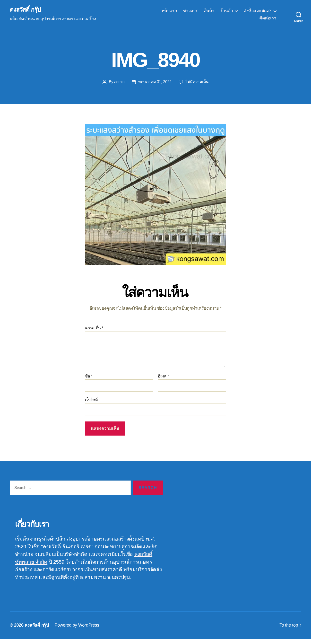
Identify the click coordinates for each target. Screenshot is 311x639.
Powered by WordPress (77, 625)
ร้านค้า (226, 10)
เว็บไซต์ (91, 400)
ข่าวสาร (190, 10)
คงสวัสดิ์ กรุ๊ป (25, 10)
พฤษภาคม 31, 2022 (154, 82)
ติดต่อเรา (267, 18)
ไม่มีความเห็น (197, 82)
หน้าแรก (169, 10)
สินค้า (209, 10)
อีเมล (163, 376)
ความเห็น (94, 328)
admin (119, 82)
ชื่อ (89, 376)
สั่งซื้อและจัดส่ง (257, 10)
